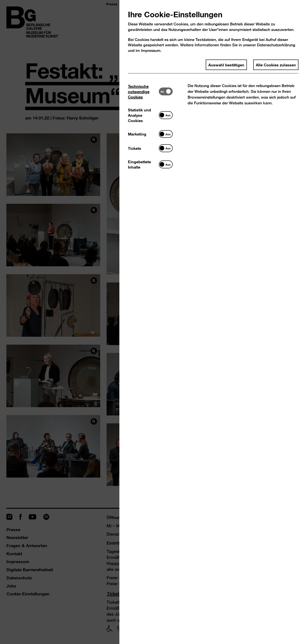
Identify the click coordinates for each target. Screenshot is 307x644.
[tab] (143, 91)
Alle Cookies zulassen (276, 64)
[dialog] (153, 322)
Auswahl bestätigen (226, 64)
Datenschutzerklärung (276, 44)
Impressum (151, 50)
